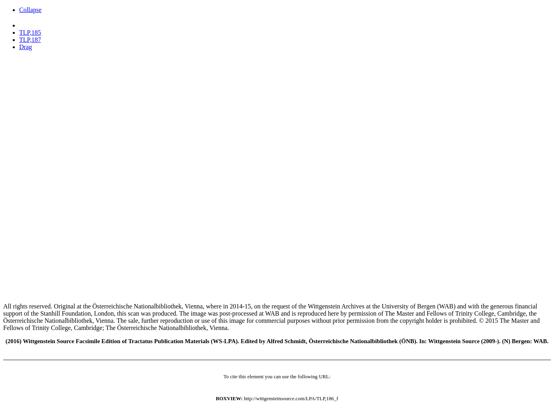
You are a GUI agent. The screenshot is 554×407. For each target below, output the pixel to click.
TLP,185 (30, 32)
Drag (25, 46)
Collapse (30, 9)
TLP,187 (30, 39)
